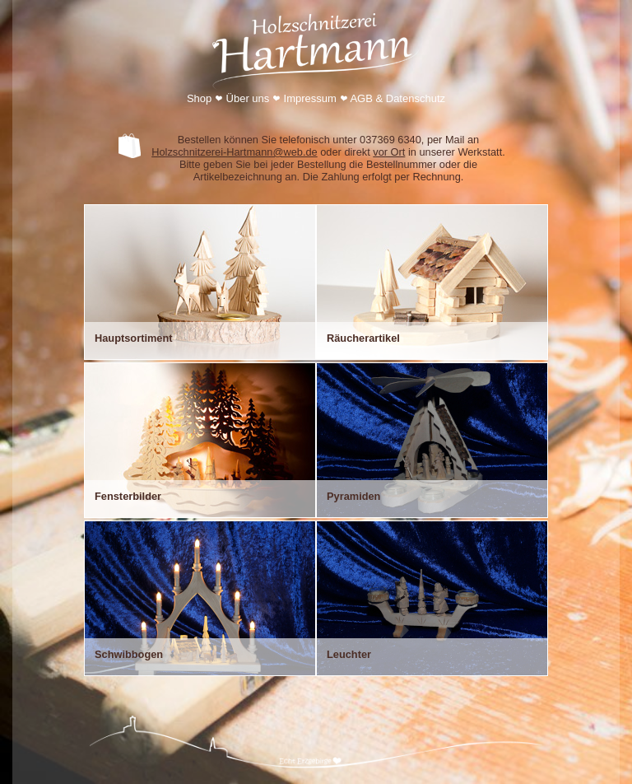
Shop (199, 98)
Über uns (248, 98)
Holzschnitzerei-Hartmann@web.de (234, 152)
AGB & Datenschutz (397, 98)
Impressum (310, 98)
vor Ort (389, 152)
